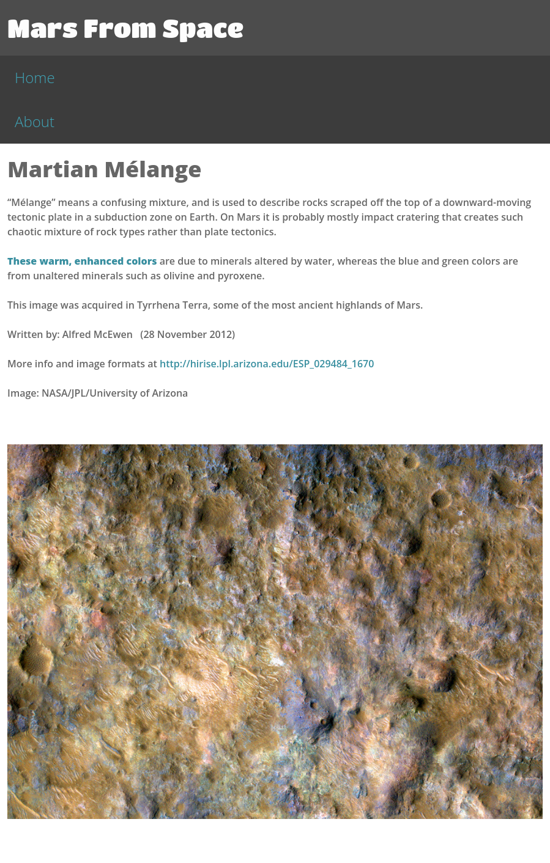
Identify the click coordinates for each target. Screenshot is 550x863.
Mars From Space (125, 27)
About (34, 121)
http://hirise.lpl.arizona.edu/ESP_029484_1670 (267, 363)
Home (35, 77)
